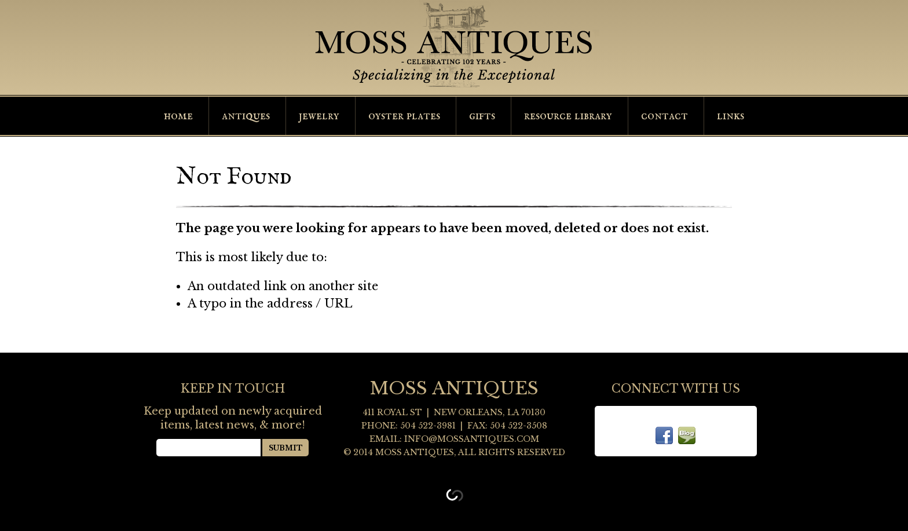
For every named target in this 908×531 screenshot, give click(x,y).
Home (178, 116)
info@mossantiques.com (471, 439)
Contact (664, 116)
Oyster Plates (404, 116)
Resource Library (568, 116)
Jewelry (319, 116)
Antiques (246, 116)
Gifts (482, 116)
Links (730, 116)
